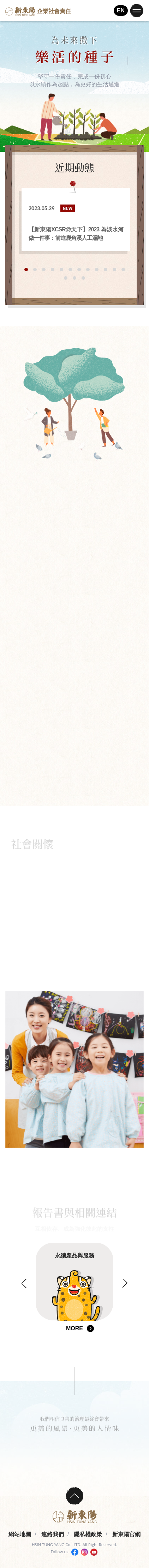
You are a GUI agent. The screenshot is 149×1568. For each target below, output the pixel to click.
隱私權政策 (88, 1534)
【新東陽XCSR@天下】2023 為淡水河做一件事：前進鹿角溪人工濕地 (76, 233)
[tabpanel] (76, 219)
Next (124, 1282)
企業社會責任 (38, 11)
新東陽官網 (126, 1534)
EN (121, 10)
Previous (24, 1283)
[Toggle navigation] (137, 11)
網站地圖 (19, 1534)
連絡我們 (52, 1534)
